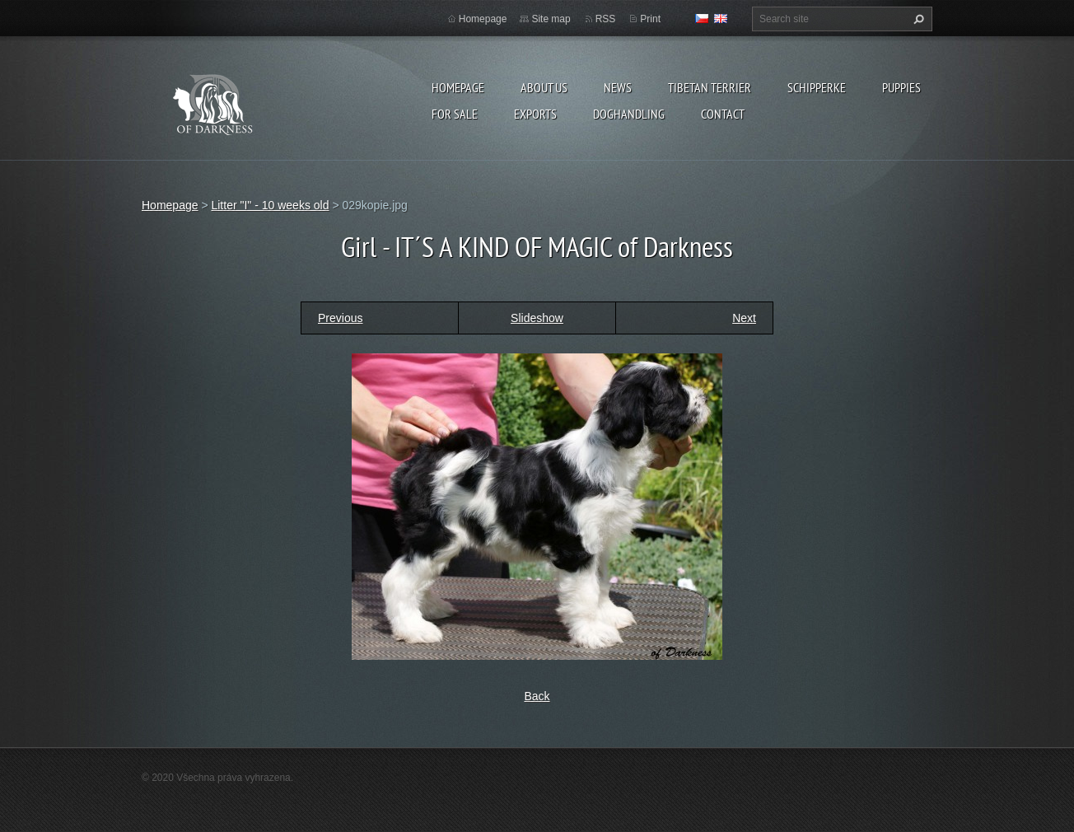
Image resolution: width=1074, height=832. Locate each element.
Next (744, 318)
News (618, 87)
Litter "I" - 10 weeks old (270, 205)
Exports (535, 113)
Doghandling (629, 113)
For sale (455, 113)
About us (544, 87)
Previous (340, 318)
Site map (550, 19)
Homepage (458, 87)
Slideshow (537, 318)
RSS (605, 19)
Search (916, 19)
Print (650, 19)
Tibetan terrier (709, 87)
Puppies (901, 87)
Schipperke (816, 87)
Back (536, 696)
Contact (723, 113)
